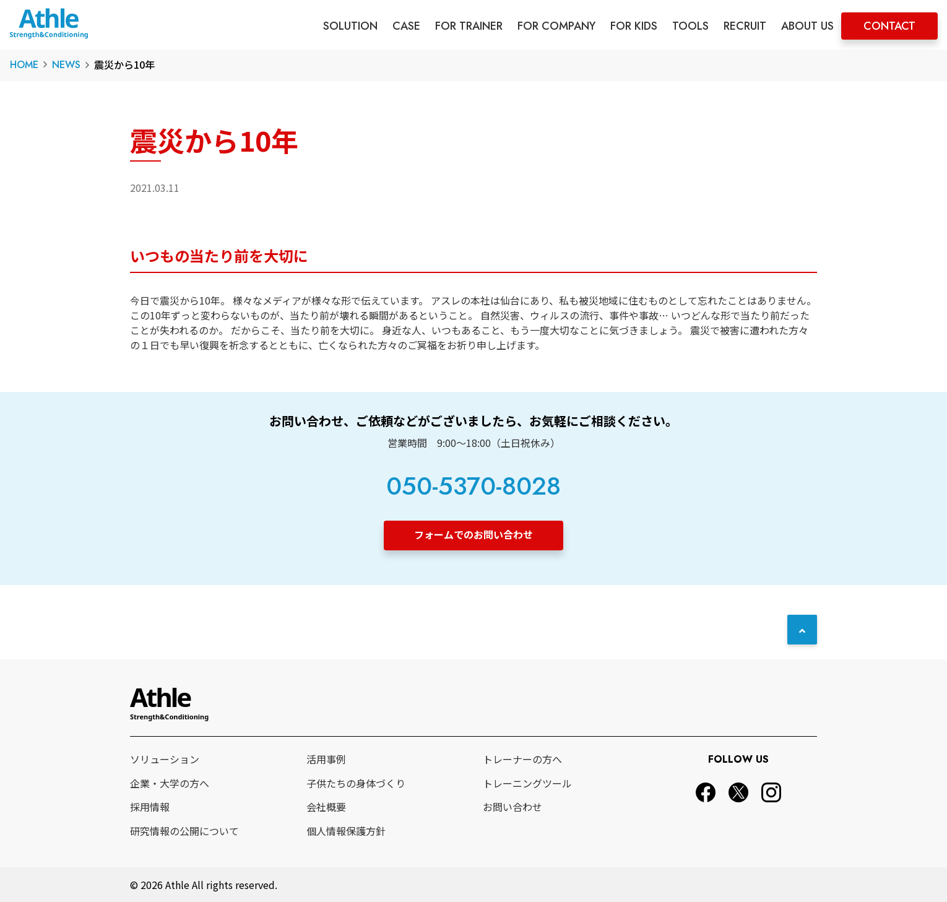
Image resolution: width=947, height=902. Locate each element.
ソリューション (164, 759)
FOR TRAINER (469, 26)
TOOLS (690, 26)
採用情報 (150, 806)
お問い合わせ (512, 806)
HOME (24, 65)
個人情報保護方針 (346, 830)
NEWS (66, 65)
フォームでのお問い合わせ (473, 534)
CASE (406, 26)
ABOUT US (807, 26)
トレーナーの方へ (522, 759)
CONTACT (889, 26)
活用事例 (326, 759)
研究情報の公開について (184, 830)
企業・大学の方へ (169, 783)
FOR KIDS (633, 26)
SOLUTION (350, 26)
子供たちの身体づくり (355, 783)
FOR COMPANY (556, 26)
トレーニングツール (527, 783)
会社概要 (326, 806)
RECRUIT (745, 26)
